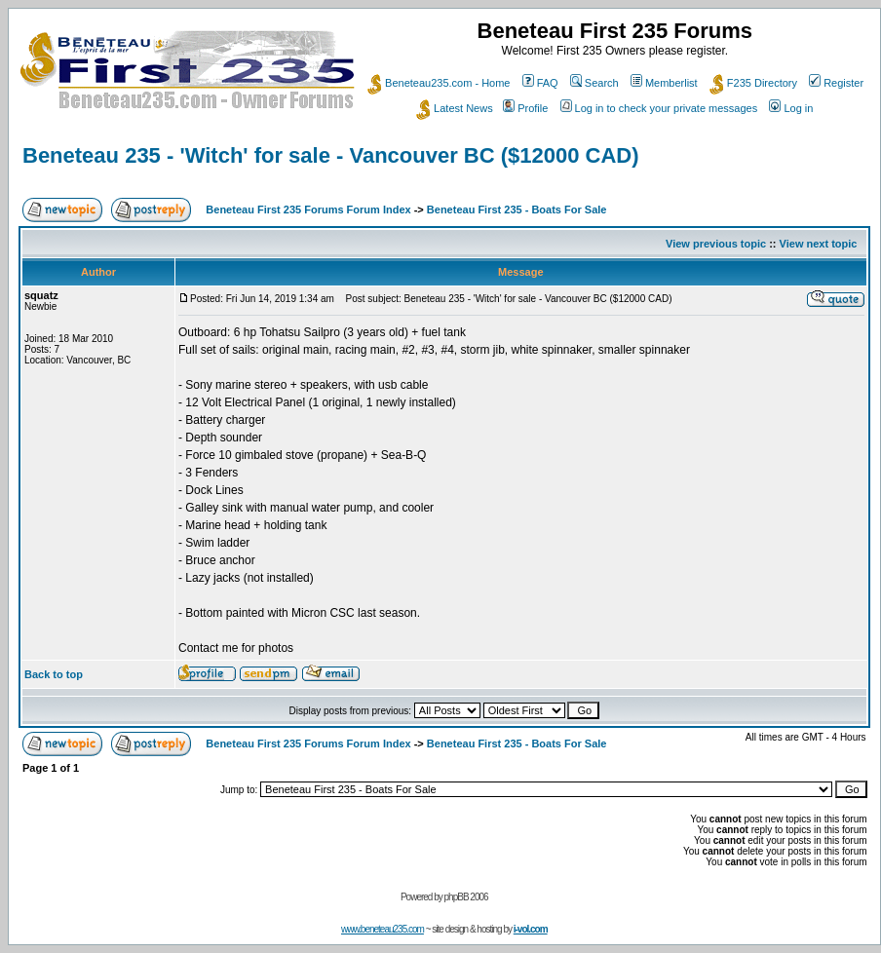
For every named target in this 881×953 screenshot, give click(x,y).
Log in (791, 108)
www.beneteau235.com (382, 929)
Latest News (454, 108)
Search (594, 83)
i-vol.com (531, 929)
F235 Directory (753, 83)
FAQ (540, 83)
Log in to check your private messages (659, 108)
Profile (525, 108)
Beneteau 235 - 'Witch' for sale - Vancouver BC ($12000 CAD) (330, 155)
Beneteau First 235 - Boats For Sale (517, 209)
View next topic (819, 243)
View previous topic (716, 243)
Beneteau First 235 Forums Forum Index (308, 209)
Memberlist (664, 83)
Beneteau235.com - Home (438, 83)
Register (836, 83)
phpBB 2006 (466, 897)
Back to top (53, 674)
